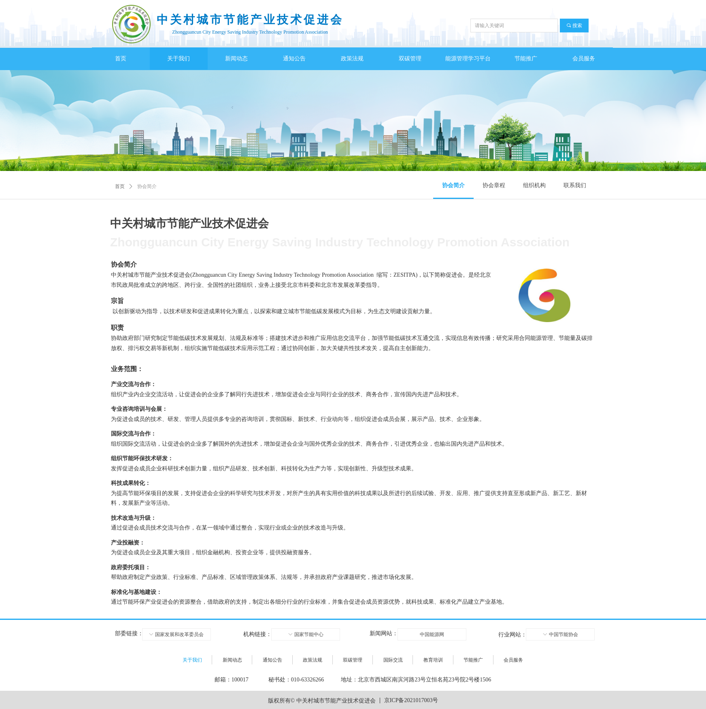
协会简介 (147, 186)
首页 (120, 186)
